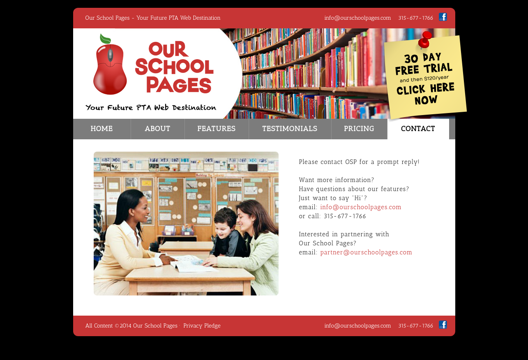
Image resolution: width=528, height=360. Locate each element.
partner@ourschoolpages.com (366, 252)
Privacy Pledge (202, 325)
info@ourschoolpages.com (357, 17)
